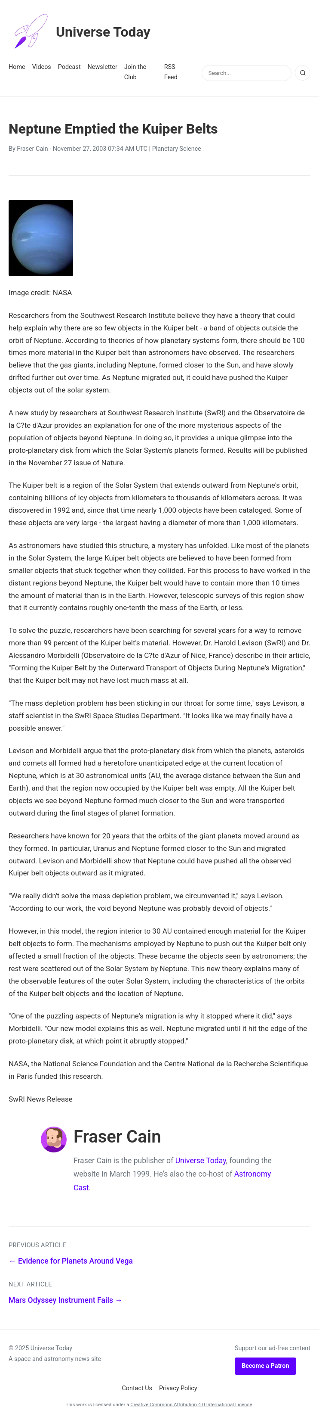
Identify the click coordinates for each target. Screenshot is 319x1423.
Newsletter (102, 67)
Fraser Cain (32, 149)
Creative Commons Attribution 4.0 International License (191, 1404)
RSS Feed (171, 72)
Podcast (69, 67)
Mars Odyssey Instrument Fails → (66, 1300)
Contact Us (137, 1388)
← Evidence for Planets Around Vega (71, 1261)
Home (17, 67)
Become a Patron (265, 1366)
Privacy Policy (178, 1388)
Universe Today (79, 31)
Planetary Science (176, 149)
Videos (41, 67)
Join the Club (135, 72)
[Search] (302, 73)
